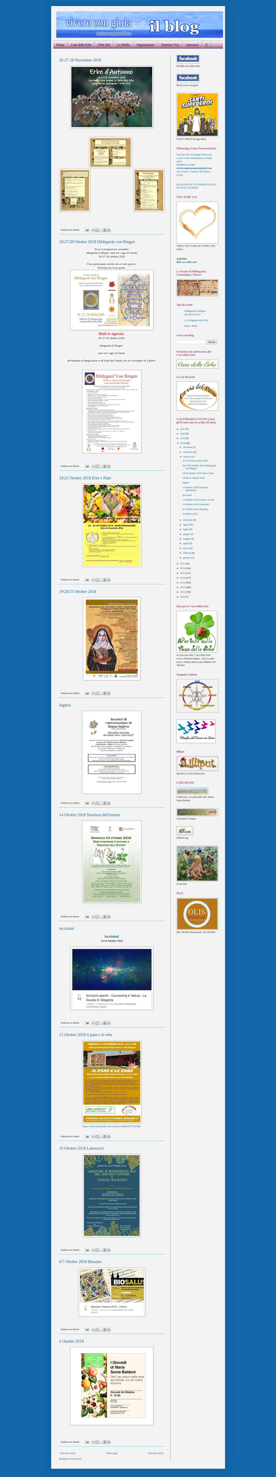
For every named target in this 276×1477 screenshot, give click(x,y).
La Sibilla (123, 44)
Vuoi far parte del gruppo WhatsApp (194, 154)
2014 (183, 577)
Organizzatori (145, 44)
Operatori (192, 44)
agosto (186, 524)
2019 (183, 438)
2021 (183, 429)
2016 (183, 568)
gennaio (187, 557)
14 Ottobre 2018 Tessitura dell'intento (89, 815)
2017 (183, 563)
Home (60, 44)
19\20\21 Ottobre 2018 (77, 591)
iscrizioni (66, 928)
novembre (188, 452)
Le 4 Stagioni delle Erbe (196, 320)
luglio (186, 529)
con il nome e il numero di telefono (194, 171)
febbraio (187, 552)
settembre (188, 520)
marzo (186, 548)
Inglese (65, 705)
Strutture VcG (170, 44)
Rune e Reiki (191, 326)
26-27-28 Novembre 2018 (80, 60)
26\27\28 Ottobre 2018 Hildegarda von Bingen (97, 241)
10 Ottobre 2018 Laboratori (81, 1148)
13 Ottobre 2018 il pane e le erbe (85, 1034)
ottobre (186, 456)
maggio (187, 538)
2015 (183, 573)
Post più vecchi (155, 1453)
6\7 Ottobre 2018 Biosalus (80, 1261)
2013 (183, 582)
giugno (186, 534)
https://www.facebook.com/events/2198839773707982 (111, 1126)
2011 (183, 591)
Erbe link (104, 44)
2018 (183, 443)
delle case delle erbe (187, 262)
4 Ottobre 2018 (71, 1341)
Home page (111, 1453)
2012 (183, 587)
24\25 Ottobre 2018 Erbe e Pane (85, 478)
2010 (183, 596)
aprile (186, 543)
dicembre (188, 447)
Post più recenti (67, 1453)
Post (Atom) (75, 1458)
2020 (183, 433)
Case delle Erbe (81, 44)
